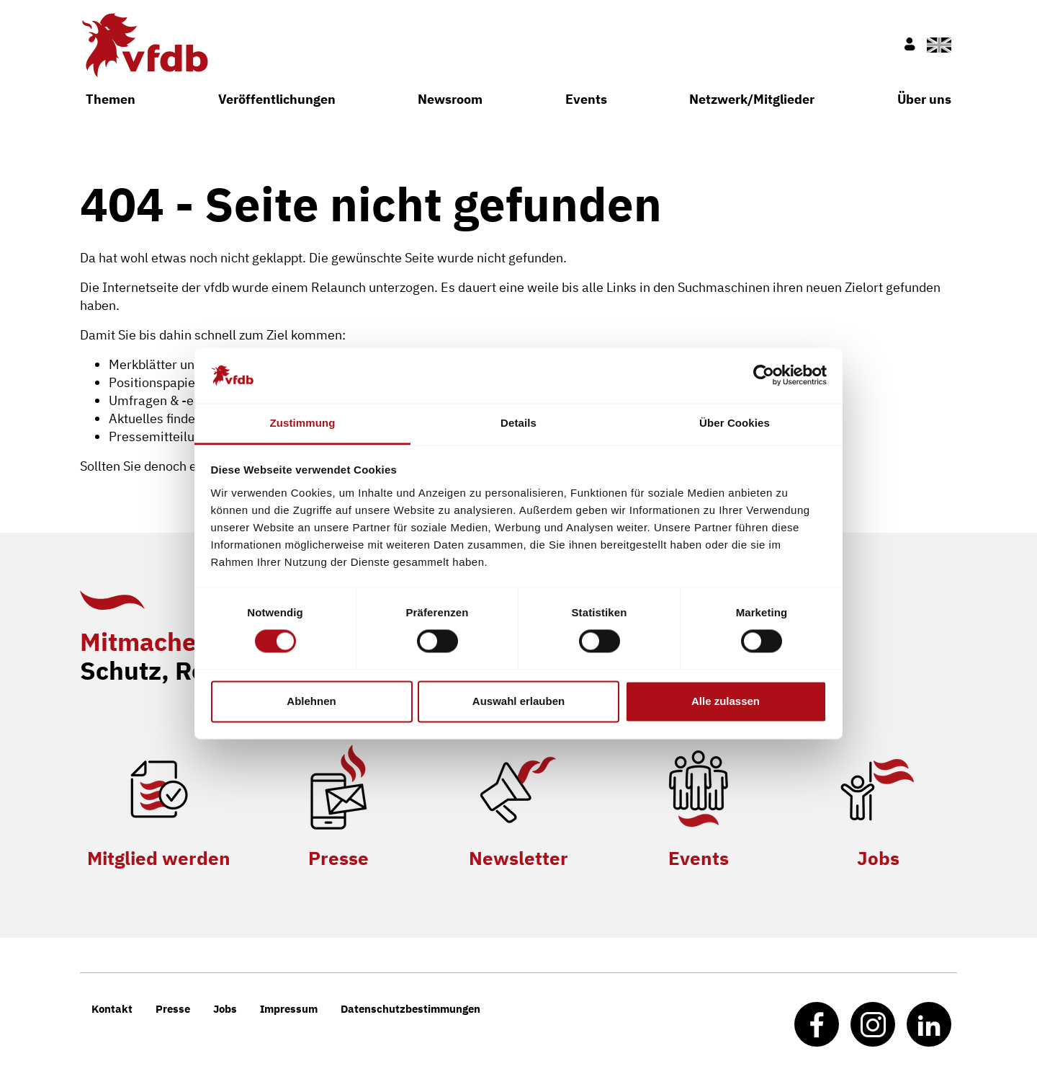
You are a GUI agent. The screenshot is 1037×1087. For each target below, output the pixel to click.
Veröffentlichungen (277, 99)
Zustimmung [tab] (303, 423)
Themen (110, 99)
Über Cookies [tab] (734, 423)
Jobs (878, 858)
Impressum (289, 1009)
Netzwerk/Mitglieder (751, 99)
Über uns (924, 99)
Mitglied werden (158, 858)
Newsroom (450, 99)
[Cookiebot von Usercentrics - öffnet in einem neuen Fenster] (764, 375)
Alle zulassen (725, 701)
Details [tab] (518, 423)
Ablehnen (311, 701)
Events (586, 99)
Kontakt (112, 1009)
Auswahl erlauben (518, 701)
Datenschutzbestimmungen (410, 1009)
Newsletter (518, 858)
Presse (338, 858)
